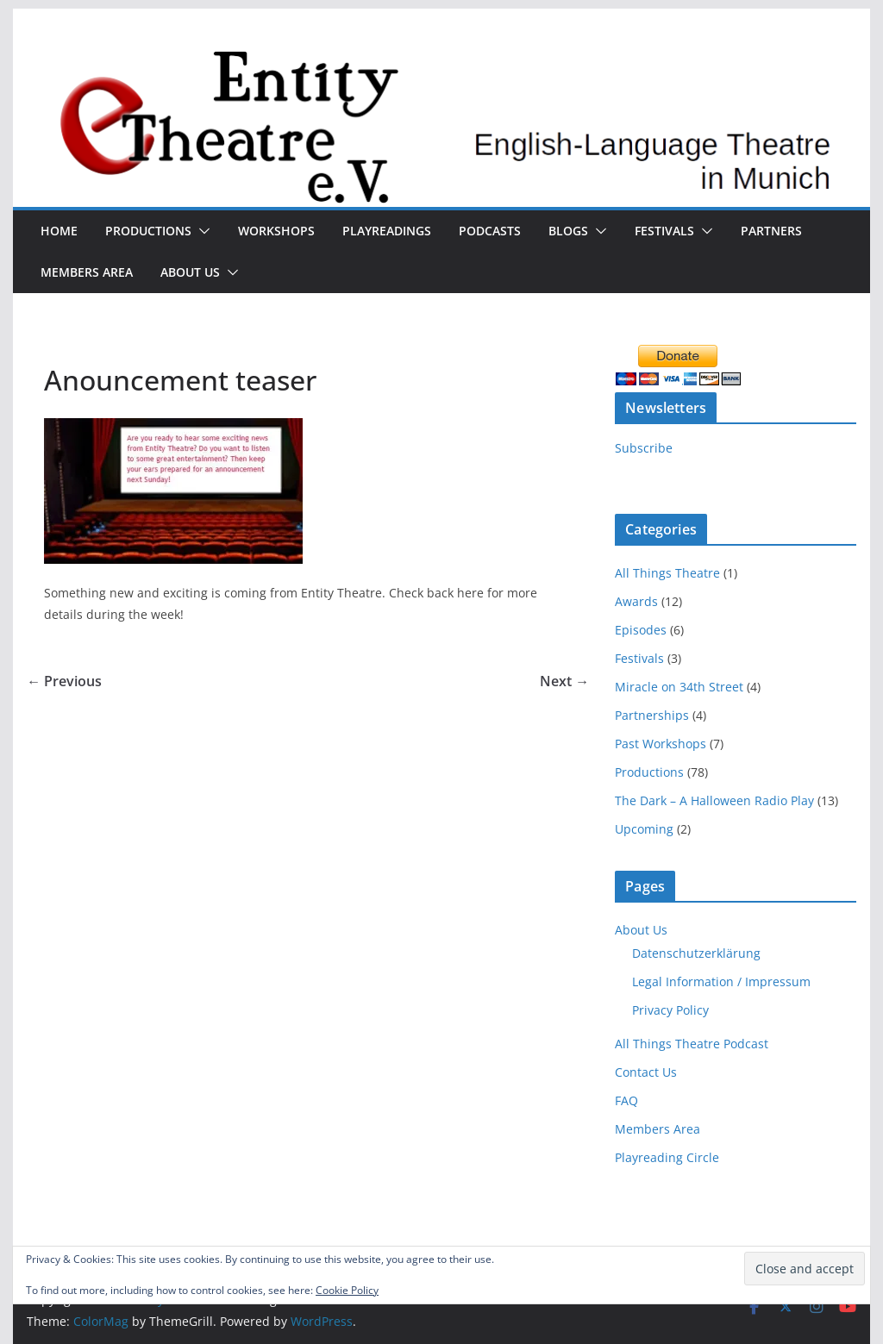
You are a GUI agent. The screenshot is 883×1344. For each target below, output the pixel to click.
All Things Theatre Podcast (691, 1043)
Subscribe (644, 448)
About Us (190, 272)
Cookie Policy (347, 1290)
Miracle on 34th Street (679, 686)
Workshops (276, 230)
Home (59, 230)
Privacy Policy (670, 1010)
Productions (148, 230)
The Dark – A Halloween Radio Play (714, 800)
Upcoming (644, 829)
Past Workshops (660, 743)
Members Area (87, 272)
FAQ (626, 1100)
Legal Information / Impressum (721, 981)
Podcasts (490, 230)
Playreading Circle (667, 1157)
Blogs (568, 230)
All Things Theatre (667, 573)
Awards (636, 601)
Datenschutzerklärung (696, 953)
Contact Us (646, 1072)
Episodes (641, 630)
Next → (564, 681)
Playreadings (386, 230)
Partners (771, 230)
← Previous (64, 681)
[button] (200, 231)
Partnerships (652, 715)
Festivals (664, 230)
